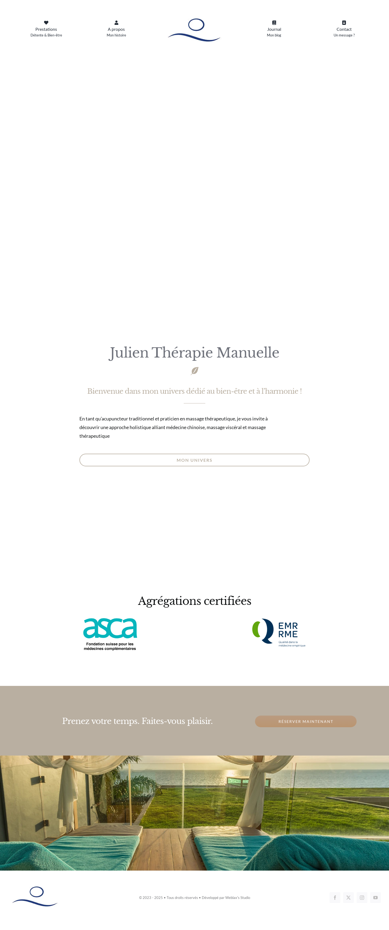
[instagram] (362, 897)
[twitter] (348, 897)
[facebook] (335, 897)
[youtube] (375, 897)
